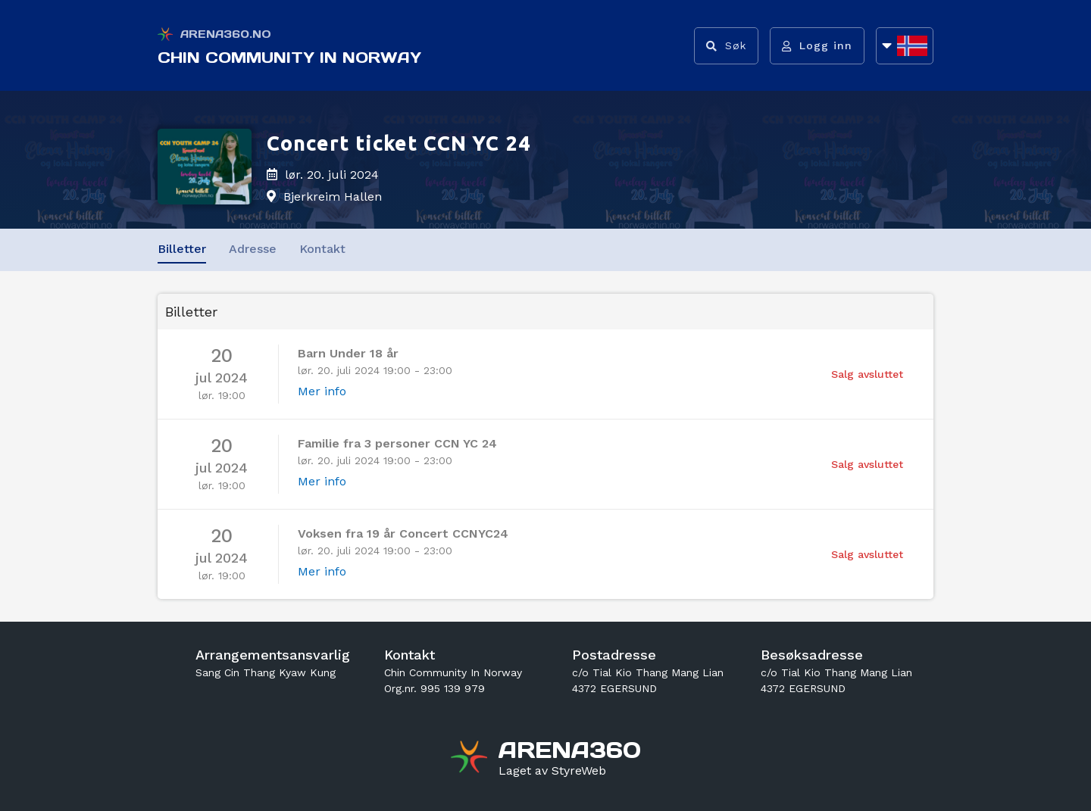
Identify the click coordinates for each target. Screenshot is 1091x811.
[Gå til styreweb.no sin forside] (552, 771)
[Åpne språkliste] (905, 46)
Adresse (253, 249)
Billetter (182, 249)
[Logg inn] (817, 46)
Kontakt (322, 249)
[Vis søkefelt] (726, 46)
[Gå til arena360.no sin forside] (471, 758)
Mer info (322, 391)
